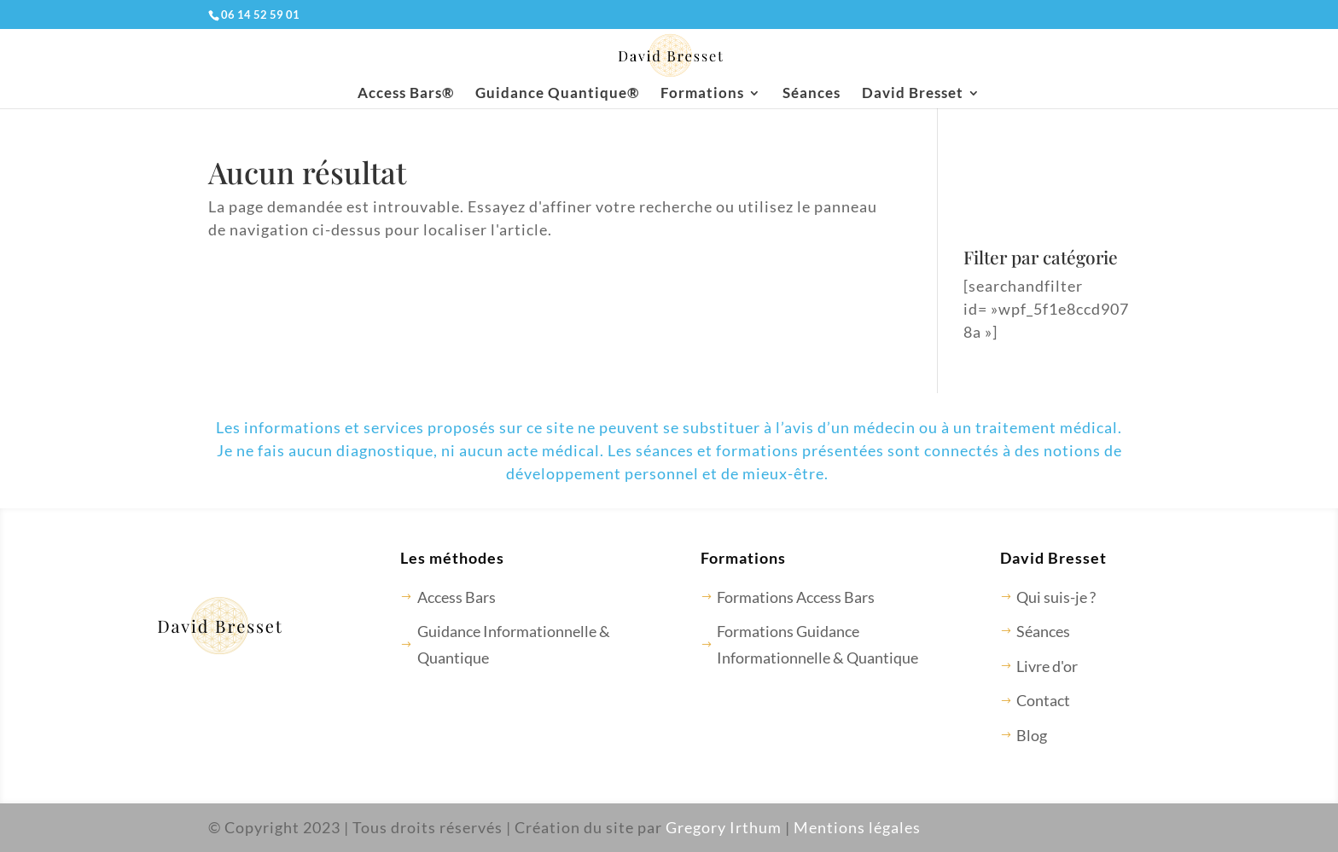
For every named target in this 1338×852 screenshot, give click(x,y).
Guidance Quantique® (557, 94)
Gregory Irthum (724, 827)
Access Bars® (406, 94)
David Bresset (912, 94)
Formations (702, 94)
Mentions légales (857, 827)
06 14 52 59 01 (260, 14)
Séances (811, 94)
